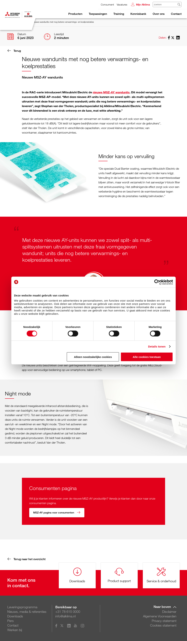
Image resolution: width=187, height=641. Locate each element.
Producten (75, 14)
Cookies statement (163, 625)
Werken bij (14, 629)
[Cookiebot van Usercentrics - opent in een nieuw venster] (157, 282)
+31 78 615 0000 (67, 611)
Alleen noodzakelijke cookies (93, 356)
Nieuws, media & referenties (26, 611)
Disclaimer (169, 611)
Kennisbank (138, 14)
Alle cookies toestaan (147, 356)
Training (118, 14)
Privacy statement (164, 620)
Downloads (15, 616)
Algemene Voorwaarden (159, 616)
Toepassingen (98, 14)
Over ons (159, 14)
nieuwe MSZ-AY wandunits (111, 92)
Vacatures (122, 4)
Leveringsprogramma (22, 607)
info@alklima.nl (65, 616)
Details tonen (156, 346)
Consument (107, 4)
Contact (176, 14)
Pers (10, 620)
